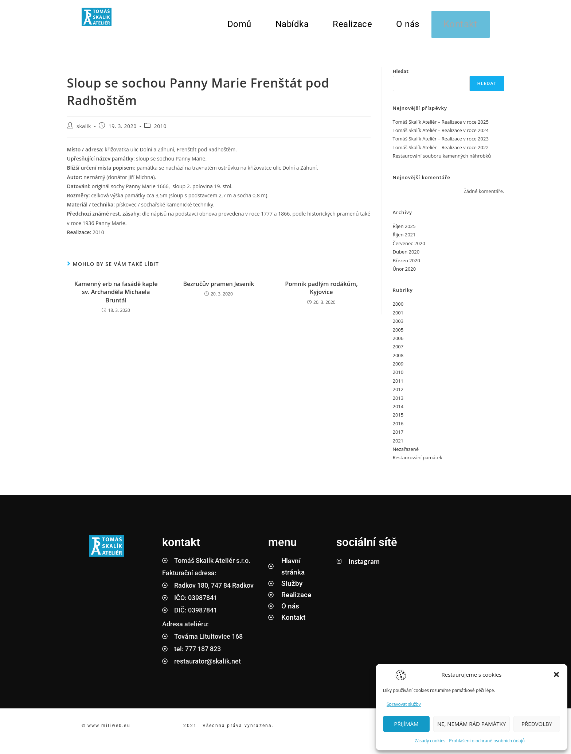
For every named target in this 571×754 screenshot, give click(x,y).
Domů (238, 26)
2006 (398, 342)
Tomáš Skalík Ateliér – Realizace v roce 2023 (441, 142)
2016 (398, 427)
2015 (398, 418)
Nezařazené (406, 453)
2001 (398, 316)
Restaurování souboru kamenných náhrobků (442, 159)
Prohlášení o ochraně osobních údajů (487, 741)
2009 (398, 367)
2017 (398, 436)
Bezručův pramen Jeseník (218, 288)
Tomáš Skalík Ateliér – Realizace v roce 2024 (441, 134)
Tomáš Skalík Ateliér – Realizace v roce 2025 (441, 125)
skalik (84, 130)
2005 (398, 333)
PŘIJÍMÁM (406, 723)
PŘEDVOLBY (536, 723)
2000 (398, 308)
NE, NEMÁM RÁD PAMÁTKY (471, 723)
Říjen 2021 (404, 238)
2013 (398, 401)
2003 (398, 325)
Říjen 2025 (404, 230)
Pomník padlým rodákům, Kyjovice (321, 292)
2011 (398, 385)
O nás (406, 26)
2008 (398, 359)
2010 (160, 130)
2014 (398, 410)
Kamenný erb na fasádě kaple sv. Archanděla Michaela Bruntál (115, 296)
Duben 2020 (406, 255)
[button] (556, 674)
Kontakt (460, 26)
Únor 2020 (404, 273)
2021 (398, 444)
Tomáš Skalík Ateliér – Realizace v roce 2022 (441, 151)
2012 (398, 393)
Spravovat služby (404, 704)
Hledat (400, 75)
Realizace (351, 26)
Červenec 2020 (409, 247)
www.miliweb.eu (109, 729)
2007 (398, 350)
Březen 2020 (407, 264)
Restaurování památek (417, 461)
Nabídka (290, 26)
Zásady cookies (430, 741)
